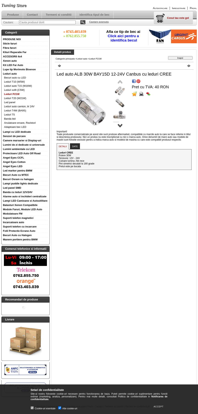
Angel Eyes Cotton (14, 162)
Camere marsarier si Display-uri (22, 140)
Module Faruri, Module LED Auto (22, 209)
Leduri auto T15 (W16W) (18, 85)
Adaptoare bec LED (15, 126)
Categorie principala (65, 59)
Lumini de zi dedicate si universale (24, 144)
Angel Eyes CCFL (13, 157)
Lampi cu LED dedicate (17, 131)
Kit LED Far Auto (13, 65)
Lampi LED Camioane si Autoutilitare (25, 200)
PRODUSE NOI (12, 39)
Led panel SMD (12, 187)
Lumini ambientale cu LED (19, 149)
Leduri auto (10, 73)
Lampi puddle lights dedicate (20, 183)
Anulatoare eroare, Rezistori (20, 122)
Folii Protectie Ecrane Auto (19, 230)
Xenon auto (10, 60)
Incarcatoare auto (13, 222)
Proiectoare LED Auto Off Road (21, 153)
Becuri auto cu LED (15, 77)
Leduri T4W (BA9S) (15, 110)
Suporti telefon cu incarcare (20, 226)
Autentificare (160, 8)
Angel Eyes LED (12, 166)
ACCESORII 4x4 (12, 56)
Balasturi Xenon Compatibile (20, 205)
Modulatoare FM (12, 213)
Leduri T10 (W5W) (14, 81)
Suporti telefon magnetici (18, 217)
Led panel (9, 102)
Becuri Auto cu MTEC (16, 174)
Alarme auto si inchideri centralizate (25, 196)
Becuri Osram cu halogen (18, 179)
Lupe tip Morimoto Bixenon (19, 69)
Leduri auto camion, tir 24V (19, 106)
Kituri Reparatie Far (15, 52)
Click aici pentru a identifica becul (124, 38)
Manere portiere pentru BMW (20, 239)
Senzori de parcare (14, 136)
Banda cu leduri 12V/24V (17, 192)
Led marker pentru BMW (17, 170)
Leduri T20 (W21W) (15, 98)
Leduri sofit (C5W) (14, 89)
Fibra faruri (9, 47)
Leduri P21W (12, 94)
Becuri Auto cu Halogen (17, 235)
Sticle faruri (10, 43)
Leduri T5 (9, 114)
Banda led (10, 118)
